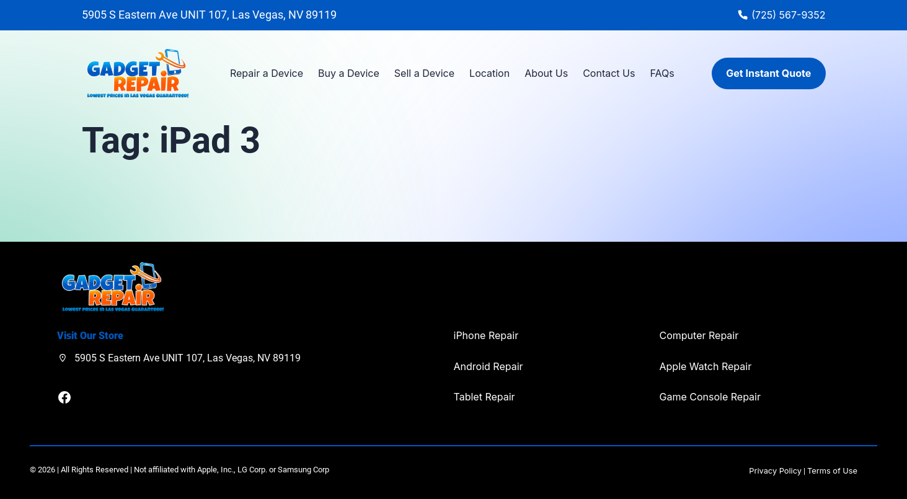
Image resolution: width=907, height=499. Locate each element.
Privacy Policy (775, 470)
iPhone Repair (486, 335)
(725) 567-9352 (788, 15)
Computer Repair (699, 335)
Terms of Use (832, 470)
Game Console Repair (710, 397)
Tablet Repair (484, 397)
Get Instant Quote (768, 73)
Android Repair (488, 366)
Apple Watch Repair (706, 366)
